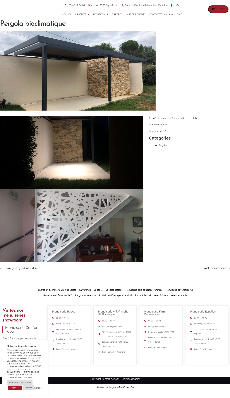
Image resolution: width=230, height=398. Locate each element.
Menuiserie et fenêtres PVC (57, 300)
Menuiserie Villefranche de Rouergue (113, 318)
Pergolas (162, 150)
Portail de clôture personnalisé (115, 300)
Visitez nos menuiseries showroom (13, 320)
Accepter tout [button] (14, 388)
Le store (98, 294)
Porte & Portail (143, 300)
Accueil (66, 14)
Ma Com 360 (126, 392)
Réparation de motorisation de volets (56, 294)
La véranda (85, 294)
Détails (37, 387)
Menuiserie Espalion (203, 316)
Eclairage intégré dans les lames (22, 272)
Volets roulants (179, 300)
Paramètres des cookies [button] (20, 382)
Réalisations (100, 14)
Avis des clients (136, 14)
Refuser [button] (28, 388)
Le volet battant (114, 294)
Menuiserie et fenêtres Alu (180, 294)
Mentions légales (131, 383)
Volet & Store (161, 300)
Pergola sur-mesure (85, 300)
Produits (82, 14)
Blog (179, 14)
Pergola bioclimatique (213, 272)
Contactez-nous (161, 14)
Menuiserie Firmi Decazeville (154, 318)
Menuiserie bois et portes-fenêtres (144, 294)
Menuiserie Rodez (63, 316)
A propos (117, 14)
